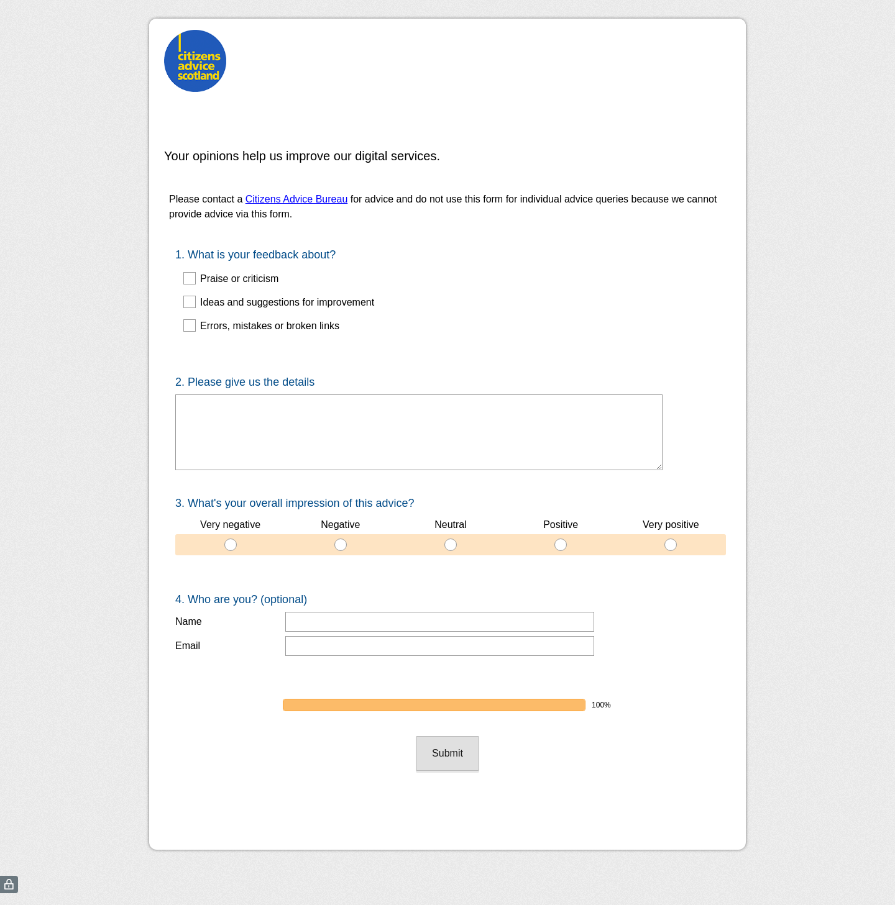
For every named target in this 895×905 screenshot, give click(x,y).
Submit (447, 715)
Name (188, 599)
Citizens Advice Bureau (297, 199)
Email (187, 623)
